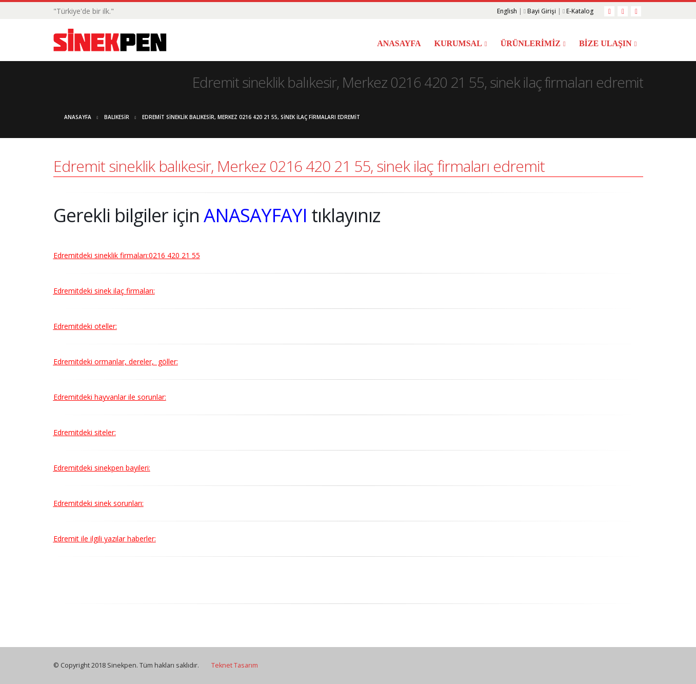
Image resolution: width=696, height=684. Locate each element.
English (507, 11)
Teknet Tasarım (234, 665)
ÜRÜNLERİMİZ (531, 43)
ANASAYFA (399, 43)
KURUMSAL (458, 43)
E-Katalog (579, 11)
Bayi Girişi (541, 11)
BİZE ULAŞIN (605, 43)
